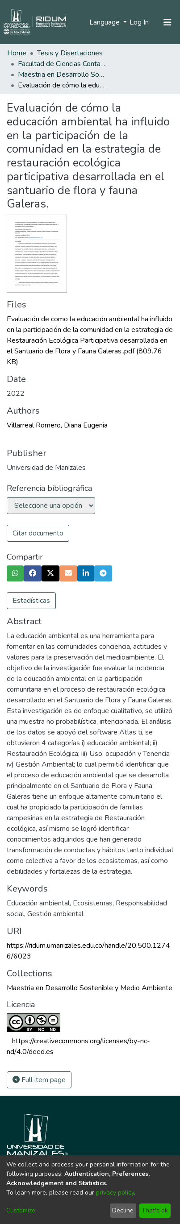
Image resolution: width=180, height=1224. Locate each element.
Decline (123, 1210)
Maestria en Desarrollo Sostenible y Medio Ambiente (62, 74)
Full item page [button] (39, 1080)
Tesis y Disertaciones (70, 53)
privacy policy (115, 1192)
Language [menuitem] (105, 22)
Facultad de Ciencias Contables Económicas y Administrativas (62, 64)
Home (16, 53)
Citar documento (38, 533)
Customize (20, 1210)
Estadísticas (31, 601)
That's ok (155, 1210)
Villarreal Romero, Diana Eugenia (57, 425)
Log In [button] (140, 22)
